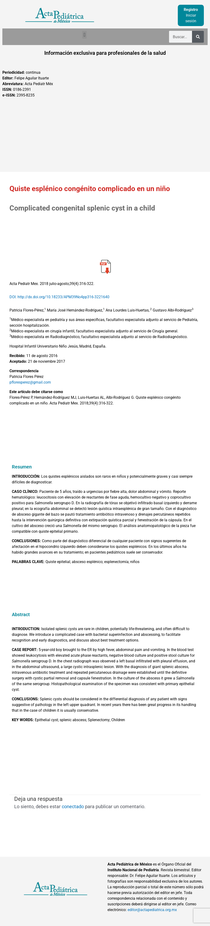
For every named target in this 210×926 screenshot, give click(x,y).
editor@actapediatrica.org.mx (152, 910)
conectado (73, 806)
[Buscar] (198, 37)
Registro (191, 9)
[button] (84, 35)
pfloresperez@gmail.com (30, 382)
